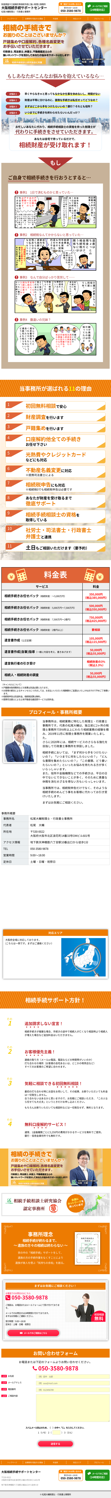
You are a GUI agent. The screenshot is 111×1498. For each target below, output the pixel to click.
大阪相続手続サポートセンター (24, 7)
